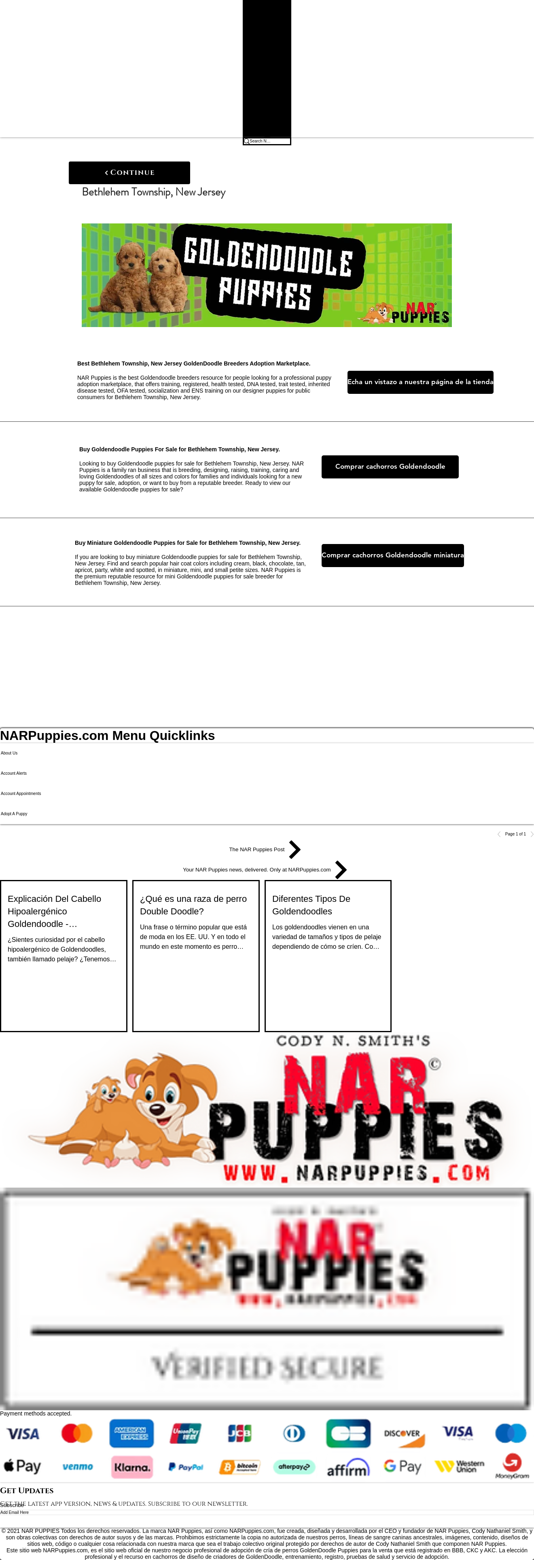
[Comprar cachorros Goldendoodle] (390, 466)
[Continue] (129, 173)
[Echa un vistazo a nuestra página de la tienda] (421, 382)
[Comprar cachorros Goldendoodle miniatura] (393, 555)
